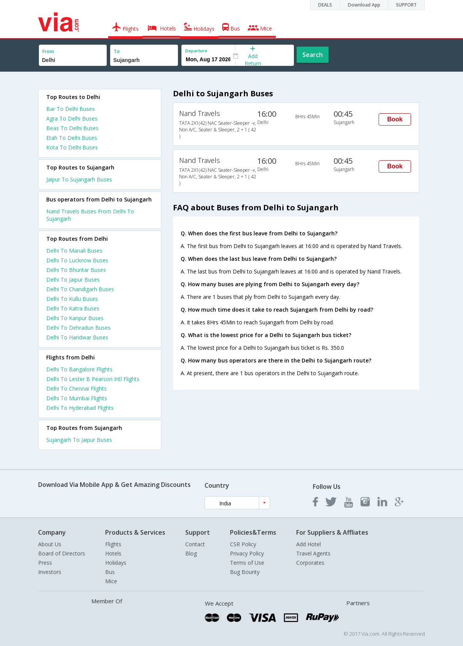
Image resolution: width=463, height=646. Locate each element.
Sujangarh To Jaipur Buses (79, 439)
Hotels (113, 553)
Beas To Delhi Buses (72, 128)
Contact (195, 544)
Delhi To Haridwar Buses (77, 337)
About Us (49, 544)
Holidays (115, 562)
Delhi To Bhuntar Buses (76, 270)
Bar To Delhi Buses (70, 108)
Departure (196, 51)
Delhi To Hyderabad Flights (80, 407)
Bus (110, 572)
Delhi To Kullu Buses (72, 298)
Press (45, 562)
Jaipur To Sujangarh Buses (79, 179)
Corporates (310, 562)
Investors (49, 572)
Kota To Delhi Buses (72, 147)
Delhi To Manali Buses (74, 250)
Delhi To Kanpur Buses (75, 318)
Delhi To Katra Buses (72, 308)
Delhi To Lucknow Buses (77, 260)
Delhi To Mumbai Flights (76, 398)
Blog (191, 553)
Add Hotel (308, 544)
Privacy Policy (247, 553)
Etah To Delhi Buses (71, 137)
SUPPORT (406, 5)
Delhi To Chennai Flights (76, 388)
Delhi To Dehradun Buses (78, 327)
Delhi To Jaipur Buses (73, 279)
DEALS (325, 5)
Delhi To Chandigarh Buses (80, 289)
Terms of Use (247, 562)
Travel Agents (313, 553)
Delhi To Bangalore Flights (79, 369)
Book (395, 119)
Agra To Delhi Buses (71, 118)
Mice (111, 581)
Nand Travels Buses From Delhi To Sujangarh (90, 215)
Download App (364, 5)
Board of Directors (61, 553)
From (48, 51)
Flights (113, 544)
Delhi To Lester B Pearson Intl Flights (92, 379)
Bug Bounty (245, 572)
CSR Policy (243, 544)
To (117, 51)
